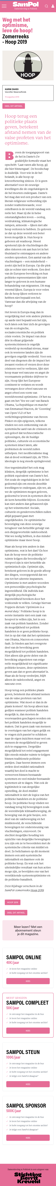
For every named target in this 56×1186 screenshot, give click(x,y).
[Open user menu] (53, 6)
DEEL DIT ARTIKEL (14, 106)
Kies (28, 981)
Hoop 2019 (37, 890)
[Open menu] (4, 6)
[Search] (46, 6)
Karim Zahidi (12, 89)
